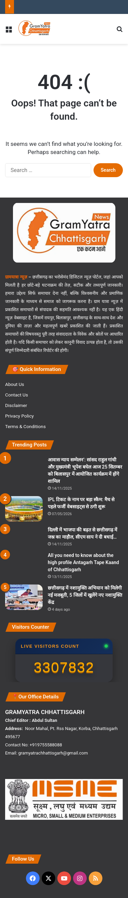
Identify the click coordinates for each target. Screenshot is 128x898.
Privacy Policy (19, 416)
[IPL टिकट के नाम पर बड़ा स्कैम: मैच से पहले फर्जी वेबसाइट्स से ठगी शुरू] (24, 509)
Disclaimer (16, 405)
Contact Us (16, 394)
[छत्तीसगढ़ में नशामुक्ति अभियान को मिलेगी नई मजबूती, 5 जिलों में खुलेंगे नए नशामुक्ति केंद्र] (24, 597)
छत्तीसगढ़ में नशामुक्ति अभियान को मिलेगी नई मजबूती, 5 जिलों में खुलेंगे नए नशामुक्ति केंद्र (85, 595)
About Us (14, 384)
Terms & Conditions (25, 426)
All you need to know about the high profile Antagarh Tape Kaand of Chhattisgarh (83, 562)
